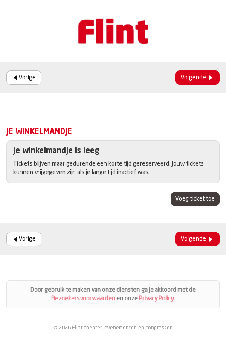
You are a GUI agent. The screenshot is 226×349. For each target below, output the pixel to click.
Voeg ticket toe (195, 199)
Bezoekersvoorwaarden (83, 299)
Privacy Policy (156, 299)
